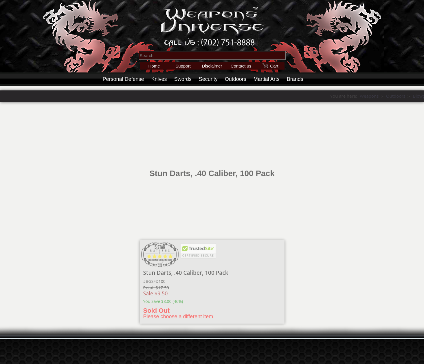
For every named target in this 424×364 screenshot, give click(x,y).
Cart (274, 65)
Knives (159, 79)
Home (154, 65)
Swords (183, 79)
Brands (295, 79)
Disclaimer (212, 65)
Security (208, 79)
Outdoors (235, 79)
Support (183, 65)
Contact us (241, 65)
